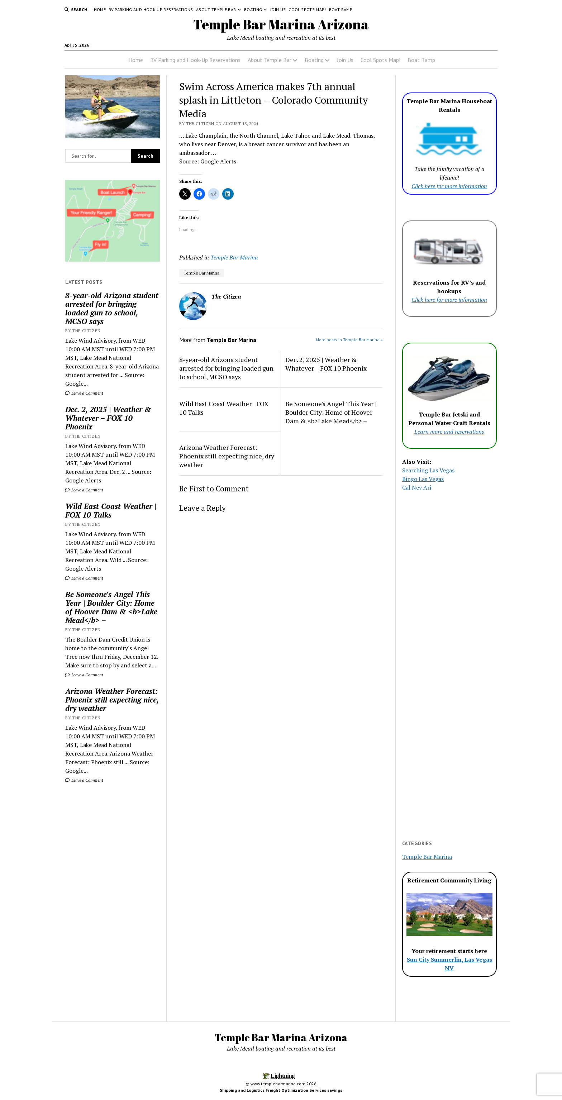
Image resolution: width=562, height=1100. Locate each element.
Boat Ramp (340, 9)
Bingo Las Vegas (423, 479)
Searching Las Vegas (428, 470)
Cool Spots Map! (307, 9)
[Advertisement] (112, 902)
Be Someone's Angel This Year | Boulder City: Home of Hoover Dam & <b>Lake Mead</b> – (111, 607)
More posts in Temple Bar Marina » (349, 339)
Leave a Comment (84, 393)
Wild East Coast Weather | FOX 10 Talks (110, 510)
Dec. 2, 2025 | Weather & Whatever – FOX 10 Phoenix (108, 418)
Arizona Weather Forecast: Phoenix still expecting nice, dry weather (111, 700)
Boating (253, 9)
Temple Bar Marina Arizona (281, 24)
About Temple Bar (216, 9)
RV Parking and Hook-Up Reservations (151, 9)
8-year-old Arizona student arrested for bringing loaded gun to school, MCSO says (111, 308)
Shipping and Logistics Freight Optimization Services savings (281, 1090)
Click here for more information (449, 186)
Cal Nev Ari (416, 487)
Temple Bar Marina (234, 257)
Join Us (278, 9)
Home (100, 9)
